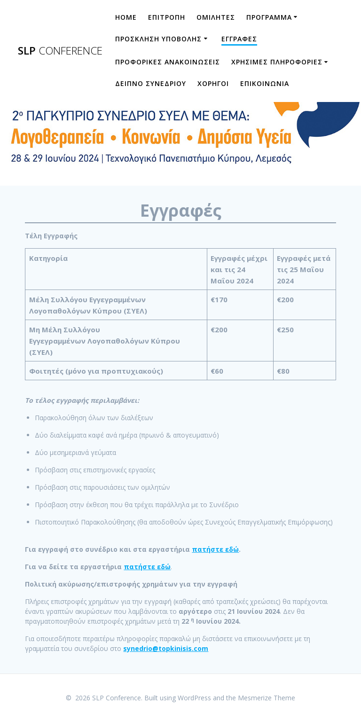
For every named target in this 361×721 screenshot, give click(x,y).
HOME (126, 17)
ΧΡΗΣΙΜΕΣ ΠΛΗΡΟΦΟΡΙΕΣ (276, 61)
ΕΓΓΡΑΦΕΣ (239, 38)
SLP (60, 51)
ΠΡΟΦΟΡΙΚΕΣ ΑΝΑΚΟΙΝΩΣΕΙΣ (167, 61)
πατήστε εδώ (215, 549)
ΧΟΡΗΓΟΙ (213, 83)
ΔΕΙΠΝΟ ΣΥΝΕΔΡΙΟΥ (150, 83)
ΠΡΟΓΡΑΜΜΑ (269, 17)
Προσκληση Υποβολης (158, 38)
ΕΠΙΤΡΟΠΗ (166, 17)
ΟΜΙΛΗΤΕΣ (215, 17)
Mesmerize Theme (266, 697)
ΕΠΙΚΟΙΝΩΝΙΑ (264, 83)
